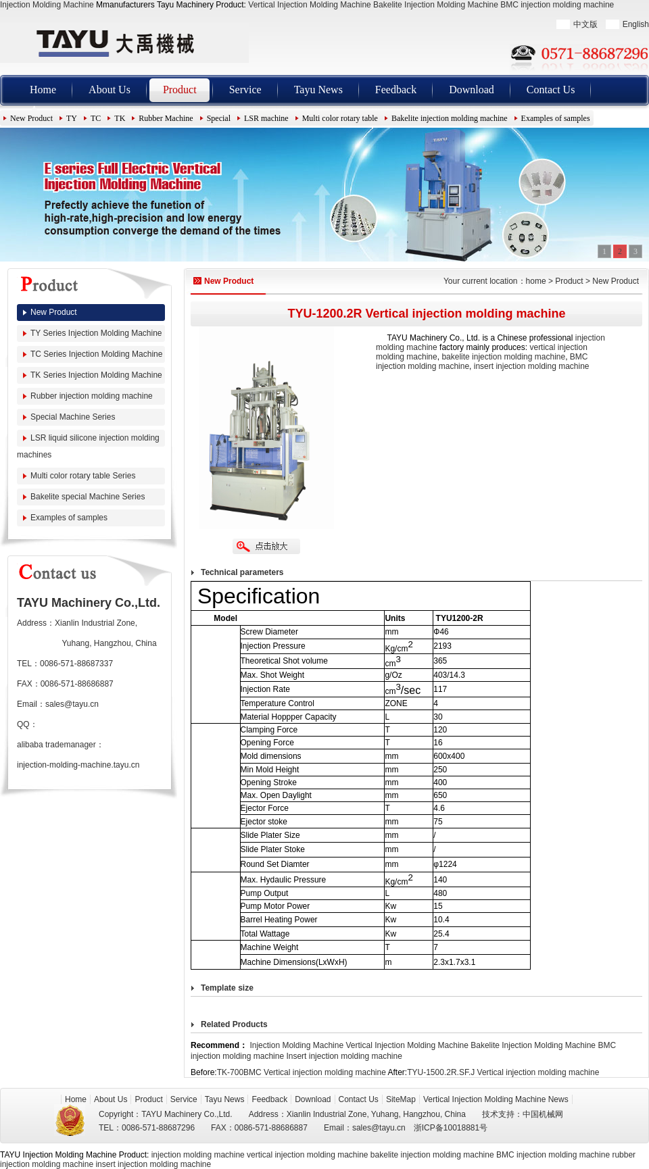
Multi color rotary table (340, 118)
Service (245, 89)
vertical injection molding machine (307, 1155)
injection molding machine (198, 1155)
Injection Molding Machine (47, 4)
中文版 (585, 24)
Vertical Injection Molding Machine (309, 4)
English (636, 24)
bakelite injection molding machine (503, 357)
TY (71, 118)
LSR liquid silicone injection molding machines (88, 446)
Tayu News (318, 89)
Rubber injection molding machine (91, 396)
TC (96, 118)
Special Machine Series (72, 417)
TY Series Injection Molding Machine (96, 333)
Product (180, 89)
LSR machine (266, 118)
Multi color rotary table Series (82, 475)
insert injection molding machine (532, 366)
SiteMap (401, 1099)
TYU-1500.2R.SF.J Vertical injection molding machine (503, 1072)
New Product (31, 118)
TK (119, 118)
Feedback (395, 89)
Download (471, 89)
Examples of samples (555, 118)
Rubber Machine (166, 118)
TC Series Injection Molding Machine (96, 354)
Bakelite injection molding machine (449, 118)
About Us (109, 89)
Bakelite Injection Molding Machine (435, 4)
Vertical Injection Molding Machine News (496, 1099)
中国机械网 (543, 1114)
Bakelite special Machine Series (87, 496)
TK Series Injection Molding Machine (96, 375)
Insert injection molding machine (344, 1056)
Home (43, 89)
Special (219, 118)
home (536, 281)
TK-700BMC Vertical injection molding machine (301, 1072)
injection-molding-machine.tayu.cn (78, 765)
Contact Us (551, 89)
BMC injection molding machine (557, 4)
